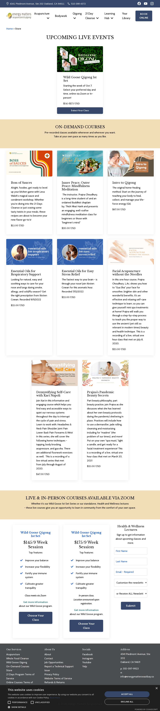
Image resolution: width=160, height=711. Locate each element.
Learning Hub (110, 16)
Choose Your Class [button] (36, 618)
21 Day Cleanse (92, 16)
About (47, 654)
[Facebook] (139, 3)
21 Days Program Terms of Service (20, 676)
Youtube (86, 662)
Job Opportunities (53, 662)
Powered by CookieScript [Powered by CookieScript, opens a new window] (146, 709)
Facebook (87, 654)
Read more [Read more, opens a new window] (55, 697)
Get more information (35, 602)
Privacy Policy (51, 674)
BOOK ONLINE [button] (143, 15)
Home (9, 28)
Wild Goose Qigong (16, 662)
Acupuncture (41, 16)
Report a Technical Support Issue (59, 668)
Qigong (77, 16)
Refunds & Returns (54, 682)
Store (9, 670)
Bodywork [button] (61, 16)
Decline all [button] (127, 701)
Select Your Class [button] (80, 110)
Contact (48, 658)
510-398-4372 (78, 3)
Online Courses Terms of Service (19, 684)
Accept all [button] (127, 694)
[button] (54, 707)
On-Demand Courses (17, 666)
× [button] (156, 688)
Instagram (87, 658)
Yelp (84, 666)
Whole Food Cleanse (17, 658)
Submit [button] (130, 605)
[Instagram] (152, 3)
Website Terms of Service (58, 678)
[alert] (80, 698)
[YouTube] (145, 3)
